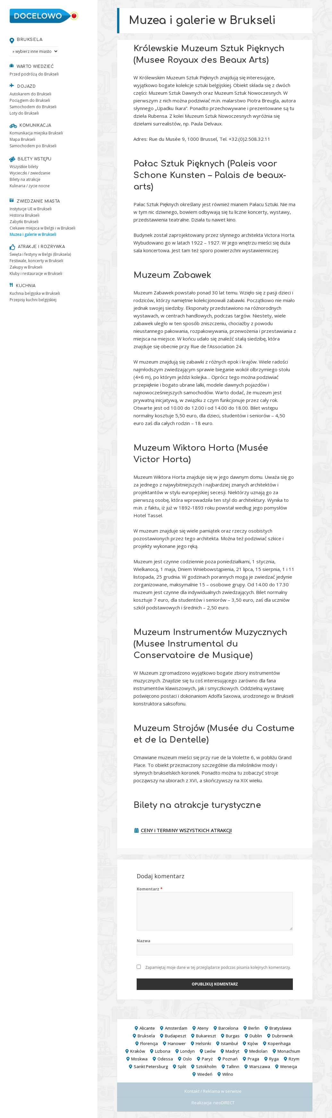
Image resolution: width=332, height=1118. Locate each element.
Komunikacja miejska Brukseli (36, 133)
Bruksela (29, 39)
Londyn (187, 1051)
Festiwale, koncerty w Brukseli (36, 260)
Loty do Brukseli (24, 113)
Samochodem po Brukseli (33, 146)
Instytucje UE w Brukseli (31, 209)
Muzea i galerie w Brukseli (33, 234)
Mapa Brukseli (22, 139)
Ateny (203, 1028)
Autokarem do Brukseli (30, 94)
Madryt (232, 1051)
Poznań (230, 1059)
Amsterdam (176, 1028)
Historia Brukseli (24, 215)
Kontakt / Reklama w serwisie (213, 1091)
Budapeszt (175, 1036)
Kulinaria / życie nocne (30, 186)
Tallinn (232, 1066)
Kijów (253, 1043)
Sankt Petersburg (151, 1066)
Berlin (254, 1028)
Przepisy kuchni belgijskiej (33, 299)
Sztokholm (206, 1066)
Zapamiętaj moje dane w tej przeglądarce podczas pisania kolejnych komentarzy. (218, 967)
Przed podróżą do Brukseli (34, 74)
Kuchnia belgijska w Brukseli (35, 293)
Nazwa (143, 941)
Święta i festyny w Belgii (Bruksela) (40, 254)
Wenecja (288, 1066)
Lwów (210, 1051)
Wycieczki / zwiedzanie (30, 173)
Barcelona (228, 1028)
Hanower (177, 1043)
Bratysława (280, 1028)
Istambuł (229, 1043)
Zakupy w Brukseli (26, 267)
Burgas (233, 1036)
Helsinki (203, 1043)
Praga (253, 1059)
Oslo (187, 1059)
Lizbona (162, 1051)
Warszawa (259, 1066)
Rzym (294, 1059)
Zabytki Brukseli (24, 221)
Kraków (137, 1051)
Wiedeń (204, 1074)
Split (182, 1066)
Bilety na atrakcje (25, 179)
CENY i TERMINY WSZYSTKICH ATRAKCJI (186, 830)
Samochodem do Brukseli (33, 106)
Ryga (274, 1059)
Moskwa (139, 1059)
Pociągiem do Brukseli (30, 100)
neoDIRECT (223, 1103)
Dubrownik (282, 1036)
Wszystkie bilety (24, 166)
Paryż (207, 1059)
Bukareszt (206, 1036)
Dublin (256, 1036)
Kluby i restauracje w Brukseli (36, 273)
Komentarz (150, 889)
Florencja (149, 1043)
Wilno (227, 1074)
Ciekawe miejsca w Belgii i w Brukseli (42, 228)
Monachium (288, 1051)
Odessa (165, 1059)
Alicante (147, 1028)
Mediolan (258, 1051)
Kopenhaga (279, 1043)
